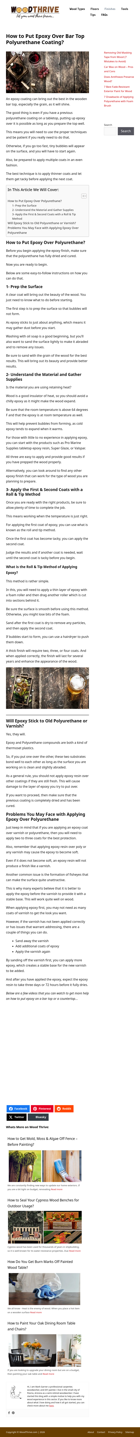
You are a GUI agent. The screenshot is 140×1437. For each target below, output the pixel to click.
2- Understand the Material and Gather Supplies (43, 210)
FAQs (104, 15)
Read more (57, 1189)
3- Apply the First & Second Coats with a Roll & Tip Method (44, 216)
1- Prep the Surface (24, 205)
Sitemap (129, 1432)
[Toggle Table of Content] (82, 196)
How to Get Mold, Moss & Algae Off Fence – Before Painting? (42, 1141)
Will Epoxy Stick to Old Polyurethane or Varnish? (42, 223)
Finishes (110, 9)
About (91, 1432)
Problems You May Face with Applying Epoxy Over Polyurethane (43, 230)
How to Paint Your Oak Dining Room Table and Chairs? (41, 1326)
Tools (124, 9)
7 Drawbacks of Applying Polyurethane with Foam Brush (119, 101)
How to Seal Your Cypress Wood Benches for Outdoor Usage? (43, 1203)
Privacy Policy (115, 1432)
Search (108, 125)
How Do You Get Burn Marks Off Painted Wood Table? (40, 1264)
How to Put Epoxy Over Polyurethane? (35, 201)
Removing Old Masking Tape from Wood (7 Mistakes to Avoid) (118, 57)
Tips (93, 15)
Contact (101, 1432)
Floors (95, 9)
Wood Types (77, 9)
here (51, 1405)
